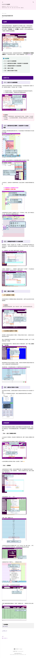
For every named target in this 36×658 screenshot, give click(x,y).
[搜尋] (33, 2)
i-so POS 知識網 (6, 4)
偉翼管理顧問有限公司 (18, 653)
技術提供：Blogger (18, 649)
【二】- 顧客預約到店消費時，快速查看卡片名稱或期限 (16, 63)
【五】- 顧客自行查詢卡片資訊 (10, 70)
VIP (6, 638)
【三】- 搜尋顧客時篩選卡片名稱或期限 (12, 65)
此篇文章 (29, 54)
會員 (5, 638)
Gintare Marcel (20, 651)
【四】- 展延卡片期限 (8, 68)
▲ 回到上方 (4, 630)
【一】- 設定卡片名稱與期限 (10, 61)
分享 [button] (2, 636)
